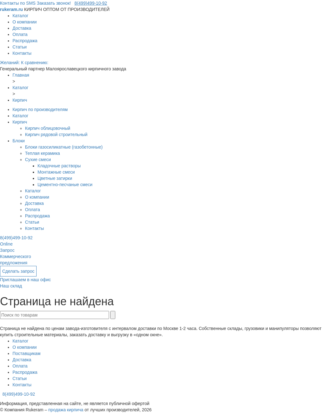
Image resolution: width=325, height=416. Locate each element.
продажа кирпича (65, 409)
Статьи (19, 46)
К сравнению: (34, 62)
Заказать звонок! (54, 3)
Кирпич (19, 121)
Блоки (18, 140)
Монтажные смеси (56, 172)
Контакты (21, 53)
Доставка (21, 28)
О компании (24, 21)
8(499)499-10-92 (90, 3)
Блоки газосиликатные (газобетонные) (63, 147)
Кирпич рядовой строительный (56, 134)
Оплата (20, 34)
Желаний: (10, 62)
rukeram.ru (12, 9)
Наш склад (11, 285)
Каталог (20, 15)
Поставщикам (26, 353)
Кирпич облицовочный (47, 128)
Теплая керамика (42, 153)
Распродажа (25, 40)
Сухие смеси (38, 159)
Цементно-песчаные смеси (65, 184)
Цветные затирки (55, 178)
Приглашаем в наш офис (25, 279)
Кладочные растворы (59, 165)
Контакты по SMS (18, 3)
